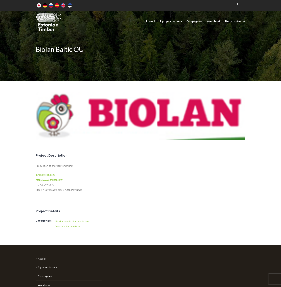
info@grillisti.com (45, 174)
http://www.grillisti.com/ (49, 179)
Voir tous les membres (67, 226)
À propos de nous (48, 267)
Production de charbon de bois (72, 221)
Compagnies (45, 276)
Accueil (42, 258)
